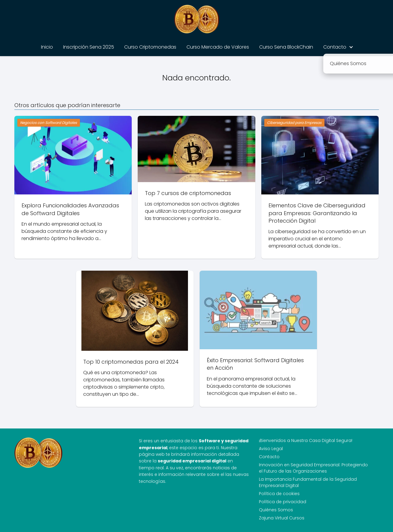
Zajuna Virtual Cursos (281, 518)
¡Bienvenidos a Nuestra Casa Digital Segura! (305, 440)
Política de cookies (279, 494)
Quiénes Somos (276, 510)
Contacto (334, 47)
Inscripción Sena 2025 (88, 47)
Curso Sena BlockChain (286, 47)
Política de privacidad (282, 502)
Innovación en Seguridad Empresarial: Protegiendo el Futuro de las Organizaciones (313, 468)
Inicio (47, 47)
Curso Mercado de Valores (217, 47)
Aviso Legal (271, 449)
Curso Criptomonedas (150, 47)
